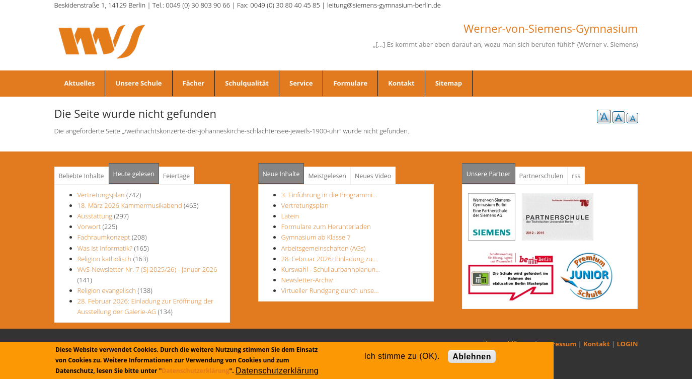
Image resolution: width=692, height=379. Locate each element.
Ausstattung (95, 215)
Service (301, 83)
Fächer (194, 83)
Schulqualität (247, 83)
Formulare (350, 83)
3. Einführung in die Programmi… (329, 194)
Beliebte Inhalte (81, 176)
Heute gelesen (134, 174)
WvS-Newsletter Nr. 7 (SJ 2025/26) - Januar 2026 (147, 269)
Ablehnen (471, 356)
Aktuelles (79, 83)
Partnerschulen (541, 176)
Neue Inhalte (281, 174)
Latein (290, 215)
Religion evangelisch (107, 290)
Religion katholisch (105, 258)
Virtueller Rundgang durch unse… (330, 290)
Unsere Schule (138, 83)
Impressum (558, 343)
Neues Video (373, 176)
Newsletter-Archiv (307, 279)
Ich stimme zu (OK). (401, 356)
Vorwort (89, 226)
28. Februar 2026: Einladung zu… (329, 258)
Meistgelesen (327, 176)
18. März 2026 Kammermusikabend (130, 205)
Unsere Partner (491, 171)
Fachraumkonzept (104, 237)
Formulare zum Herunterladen (326, 226)
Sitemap (448, 83)
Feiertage (176, 176)
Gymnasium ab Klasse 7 (316, 237)
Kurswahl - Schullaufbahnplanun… (330, 269)
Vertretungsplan (101, 194)
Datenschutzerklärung (195, 370)
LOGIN (627, 343)
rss (576, 176)
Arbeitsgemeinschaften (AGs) (323, 248)
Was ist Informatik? (105, 248)
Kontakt (401, 83)
